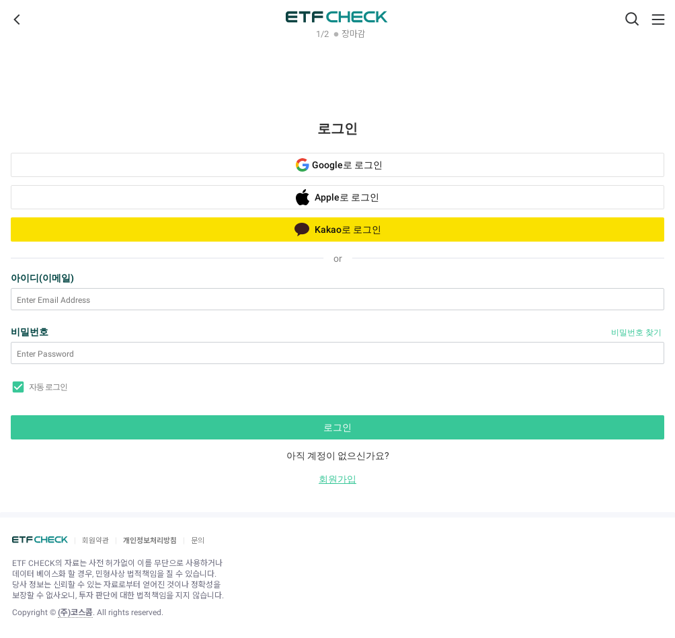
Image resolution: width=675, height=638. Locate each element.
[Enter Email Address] (337, 300)
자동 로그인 (48, 387)
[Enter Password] (337, 354)
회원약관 (95, 540)
